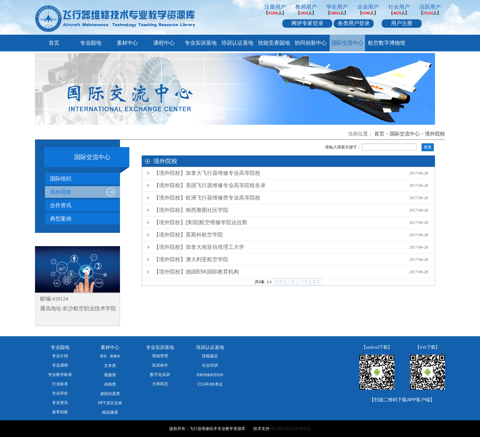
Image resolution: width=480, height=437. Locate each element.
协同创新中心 (311, 43)
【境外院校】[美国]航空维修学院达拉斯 (200, 222)
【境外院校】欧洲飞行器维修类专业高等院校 (207, 197)
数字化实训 (160, 374)
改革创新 (60, 412)
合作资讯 (60, 205)
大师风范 (160, 384)
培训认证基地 (237, 43)
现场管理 (160, 356)
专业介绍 (60, 356)
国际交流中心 (347, 43)
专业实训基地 (201, 43)
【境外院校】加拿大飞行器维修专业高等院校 (207, 173)
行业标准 (60, 384)
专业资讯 (60, 402)
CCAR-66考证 (209, 384)
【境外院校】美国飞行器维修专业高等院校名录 (210, 185)
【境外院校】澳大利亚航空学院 (191, 259)
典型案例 (60, 219)
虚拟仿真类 (110, 393)
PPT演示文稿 (110, 403)
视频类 (110, 375)
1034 (304, 13)
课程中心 (164, 43)
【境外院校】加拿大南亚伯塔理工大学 (199, 247)
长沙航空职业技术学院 (291, 428)
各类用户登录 (354, 23)
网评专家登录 (307, 23)
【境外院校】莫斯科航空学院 (188, 235)
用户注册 (401, 23)
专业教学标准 (60, 374)
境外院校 (435, 133)
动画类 (110, 384)
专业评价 (60, 393)
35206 (273, 13)
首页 (54, 43)
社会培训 (210, 365)
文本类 (110, 365)
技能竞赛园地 (274, 43)
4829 (397, 13)
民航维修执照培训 (210, 375)
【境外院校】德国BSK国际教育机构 (196, 272)
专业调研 (60, 365)
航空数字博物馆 (386, 43)
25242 (428, 13)
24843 (335, 13)
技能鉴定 (210, 356)
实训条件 (160, 365)
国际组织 (60, 178)
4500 (366, 13)
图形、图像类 (110, 356)
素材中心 (127, 43)
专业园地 (90, 43)
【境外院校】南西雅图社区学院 (191, 210)
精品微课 (110, 412)
